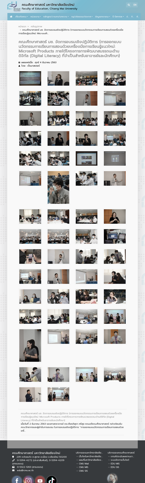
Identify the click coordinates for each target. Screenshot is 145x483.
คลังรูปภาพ (36, 26)
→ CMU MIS (82, 467)
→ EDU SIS (113, 467)
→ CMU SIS (82, 471)
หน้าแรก (22, 26)
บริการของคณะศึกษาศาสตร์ (121, 452)
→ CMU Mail (82, 463)
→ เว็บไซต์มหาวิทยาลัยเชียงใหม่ (91, 456)
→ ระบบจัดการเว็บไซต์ (118, 460)
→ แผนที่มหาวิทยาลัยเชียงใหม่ (90, 460)
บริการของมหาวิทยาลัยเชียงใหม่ (91, 452)
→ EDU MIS (114, 463)
